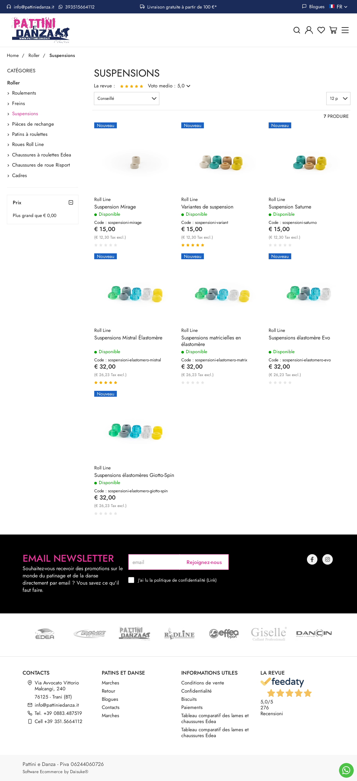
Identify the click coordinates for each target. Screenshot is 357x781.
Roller (13, 82)
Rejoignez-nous (204, 562)
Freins (18, 103)
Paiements (192, 707)
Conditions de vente (202, 682)
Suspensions (25, 113)
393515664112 (77, 7)
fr (343, 6)
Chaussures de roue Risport (41, 165)
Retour (108, 691)
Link (211, 580)
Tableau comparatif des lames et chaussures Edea (215, 718)
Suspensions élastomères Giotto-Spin (134, 475)
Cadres (19, 175)
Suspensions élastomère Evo (299, 338)
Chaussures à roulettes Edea (41, 154)
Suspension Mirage (115, 207)
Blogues (313, 6)
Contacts (110, 707)
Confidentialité (196, 691)
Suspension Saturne (290, 207)
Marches (110, 682)
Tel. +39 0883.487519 (58, 713)
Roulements (24, 93)
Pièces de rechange (33, 124)
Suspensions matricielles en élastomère (211, 341)
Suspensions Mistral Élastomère (128, 338)
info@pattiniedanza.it (30, 7)
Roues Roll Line (28, 144)
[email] (154, 562)
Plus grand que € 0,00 (34, 215)
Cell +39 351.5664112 (58, 721)
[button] (126, 98)
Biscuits (189, 699)
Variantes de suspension (207, 207)
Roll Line (102, 199)
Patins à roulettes (29, 134)
